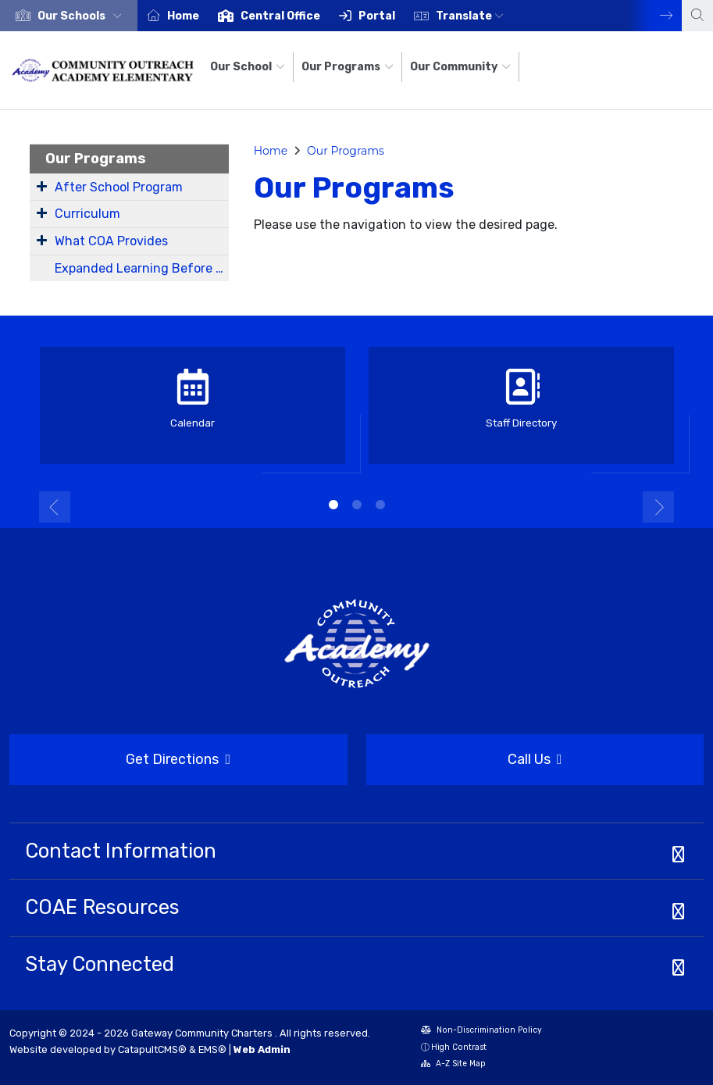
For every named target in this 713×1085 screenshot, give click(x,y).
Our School (247, 66)
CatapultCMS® (152, 1049)
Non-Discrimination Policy (481, 1031)
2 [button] (357, 504)
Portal (376, 16)
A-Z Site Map (453, 1065)
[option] (68, 15)
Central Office (280, 16)
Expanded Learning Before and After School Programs (142, 268)
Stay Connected (99, 964)
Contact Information (120, 850)
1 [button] (333, 504)
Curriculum (87, 213)
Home (183, 16)
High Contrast (459, 1047)
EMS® (212, 1049)
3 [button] (380, 504)
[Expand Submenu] (41, 185)
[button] (82, 16)
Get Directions (119, 764)
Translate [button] (470, 16)
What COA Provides (111, 241)
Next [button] (654, 15)
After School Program (119, 187)
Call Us (464, 760)
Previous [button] (54, 507)
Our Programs (347, 66)
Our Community (460, 66)
